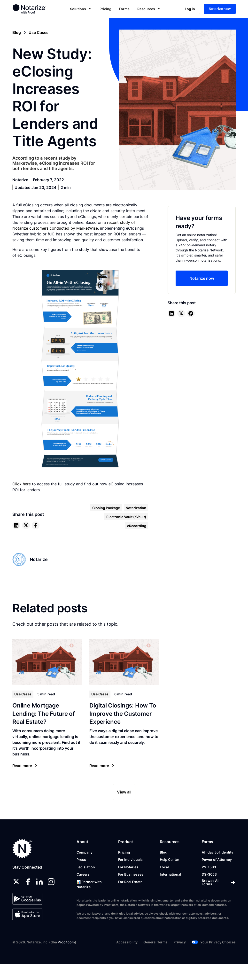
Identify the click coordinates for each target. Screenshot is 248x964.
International (170, 874)
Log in (190, 9)
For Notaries (128, 867)
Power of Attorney (217, 859)
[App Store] (27, 914)
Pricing (105, 9)
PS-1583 (209, 867)
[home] (33, 9)
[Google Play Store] (27, 899)
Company (85, 852)
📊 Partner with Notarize (89, 884)
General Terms (155, 942)
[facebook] (35, 525)
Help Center (169, 859)
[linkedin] (16, 525)
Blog (163, 852)
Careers (83, 874)
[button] (81, 8)
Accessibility (127, 942)
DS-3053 (209, 874)
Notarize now (220, 9)
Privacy (179, 942)
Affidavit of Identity (217, 852)
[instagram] (51, 881)
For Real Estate (130, 882)
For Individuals (130, 859)
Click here (21, 484)
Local (164, 867)
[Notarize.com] (22, 848)
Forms (124, 9)
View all (124, 792)
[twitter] (26, 525)
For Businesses (130, 874)
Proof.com (66, 942)
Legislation (86, 867)
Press (81, 859)
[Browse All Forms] (219, 882)
